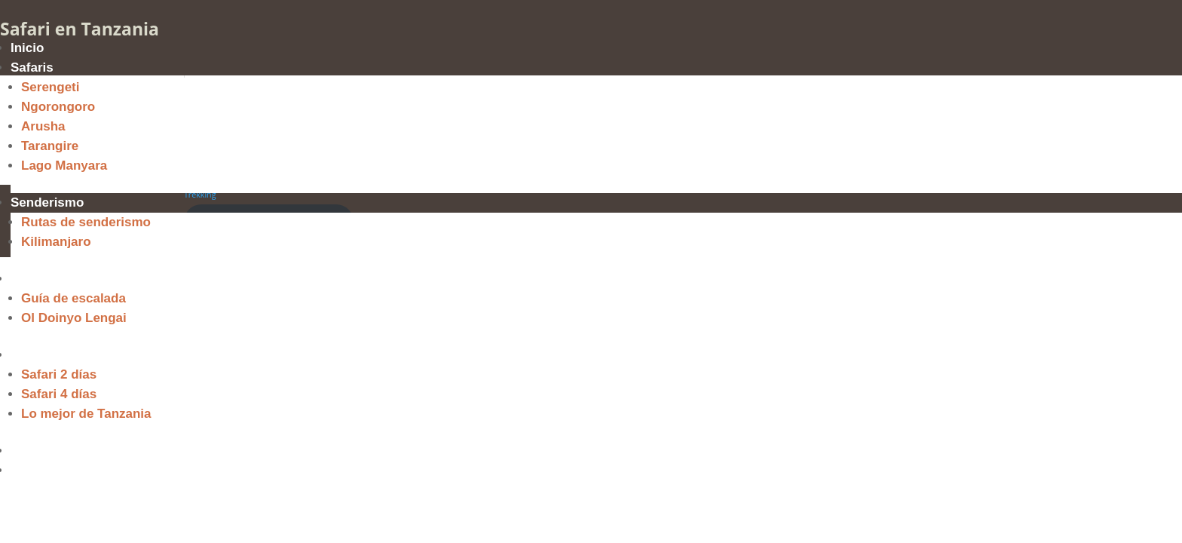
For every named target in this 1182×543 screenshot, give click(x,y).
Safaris (32, 67)
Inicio (27, 48)
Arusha (43, 126)
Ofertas (33, 355)
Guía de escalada (73, 298)
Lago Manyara (64, 165)
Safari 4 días (58, 394)
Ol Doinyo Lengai (74, 318)
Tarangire (49, 146)
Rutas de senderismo (86, 222)
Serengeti (50, 87)
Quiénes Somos (59, 450)
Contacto (38, 470)
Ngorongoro (58, 107)
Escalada (38, 279)
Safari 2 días (58, 374)
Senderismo (47, 202)
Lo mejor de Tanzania (86, 413)
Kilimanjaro (56, 242)
